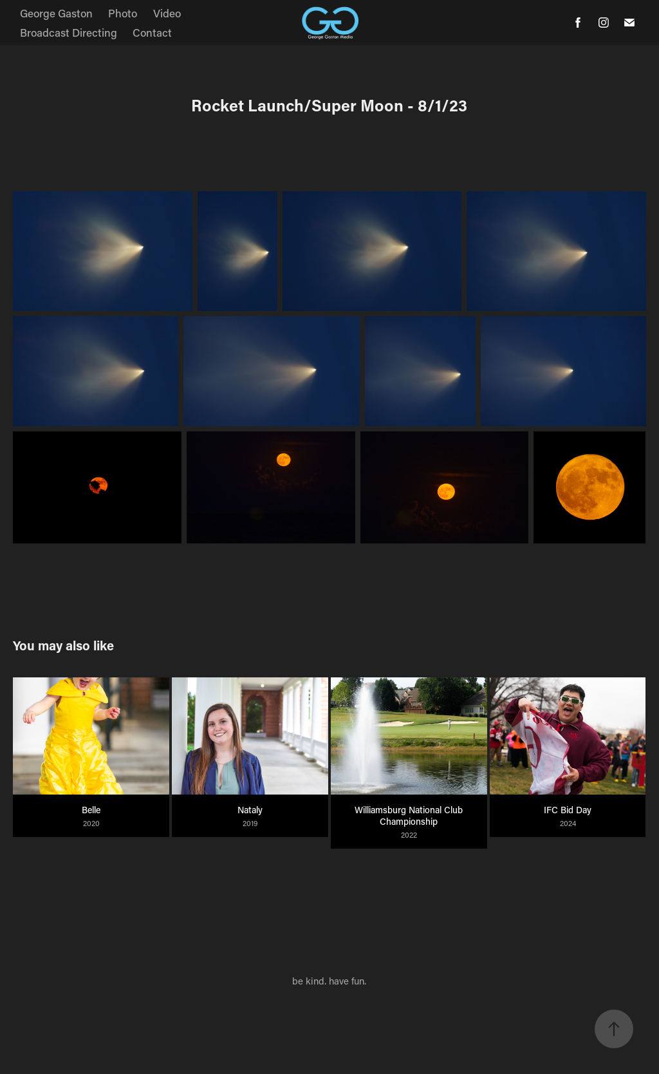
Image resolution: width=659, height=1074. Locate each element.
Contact (152, 32)
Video (167, 13)
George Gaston (56, 13)
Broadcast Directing (68, 32)
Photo (122, 13)
